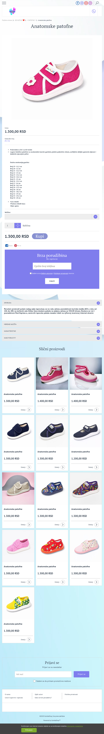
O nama (7, 694)
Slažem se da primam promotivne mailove (53, 681)
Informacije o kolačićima (75, 726)
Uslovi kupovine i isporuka (14, 698)
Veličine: (8, 212)
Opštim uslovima (47, 273)
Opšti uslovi (39, 694)
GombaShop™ (56, 720)
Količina (26, 226)
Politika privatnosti (71, 694)
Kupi (40, 236)
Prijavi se (81, 674)
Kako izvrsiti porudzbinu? (43, 698)
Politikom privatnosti (61, 273)
